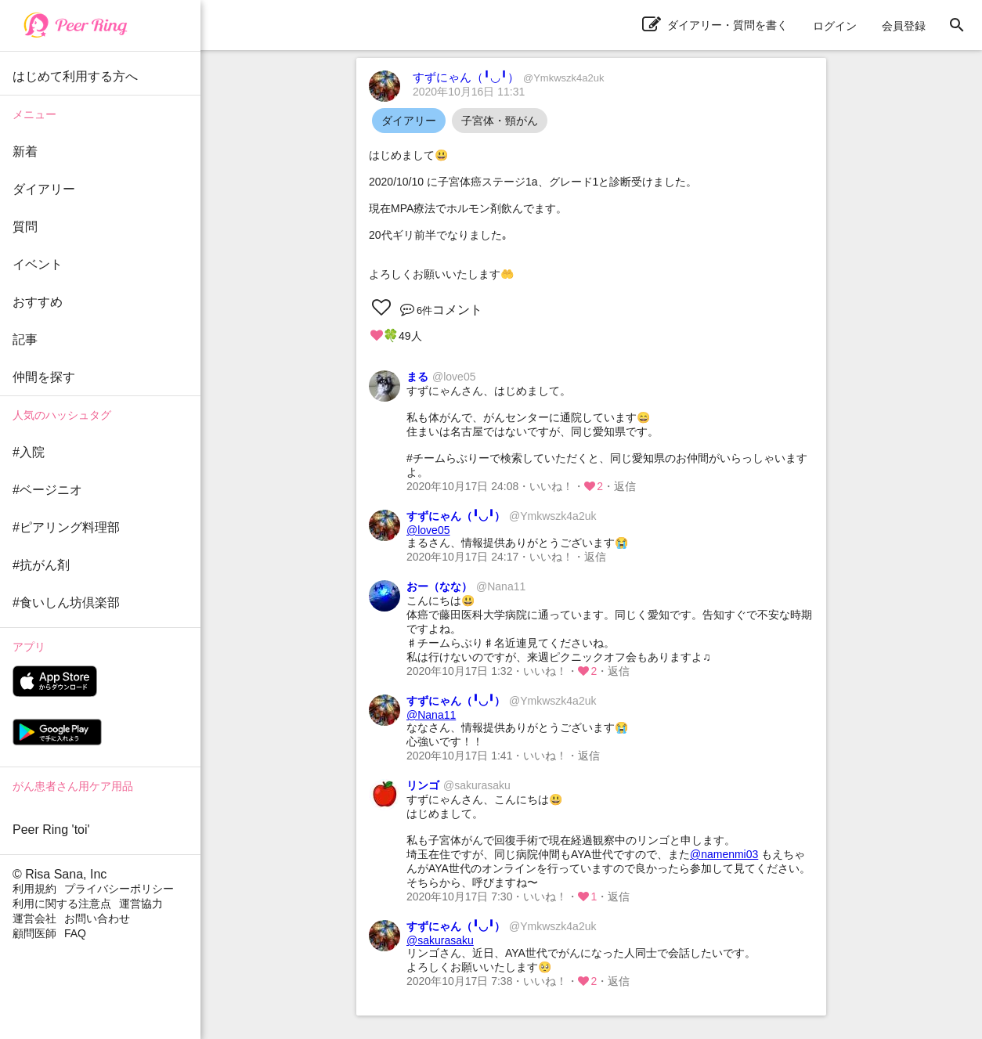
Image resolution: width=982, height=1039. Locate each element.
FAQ (75, 933)
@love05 (427, 530)
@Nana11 (431, 715)
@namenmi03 (724, 854)
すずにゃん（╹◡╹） (509, 77)
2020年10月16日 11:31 (469, 91)
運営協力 (141, 903)
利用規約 (34, 888)
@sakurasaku (440, 940)
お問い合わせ (97, 918)
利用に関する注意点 (62, 903)
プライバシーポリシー (119, 888)
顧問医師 (34, 933)
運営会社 (34, 918)
